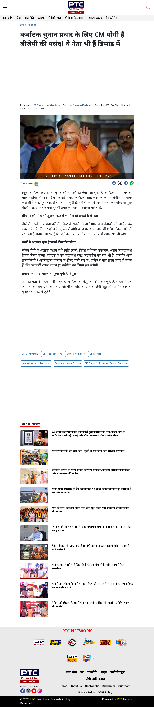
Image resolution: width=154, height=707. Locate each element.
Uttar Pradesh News (52, 354)
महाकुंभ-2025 (94, 18)
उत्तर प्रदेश (7, 18)
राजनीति (29, 18)
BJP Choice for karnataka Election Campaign (106, 363)
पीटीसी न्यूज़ (54, 18)
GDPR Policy (105, 692)
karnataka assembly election (36, 363)
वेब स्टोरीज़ (111, 18)
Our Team (124, 686)
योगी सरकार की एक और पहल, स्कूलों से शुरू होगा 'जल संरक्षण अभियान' (88, 451)
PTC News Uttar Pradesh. (45, 699)
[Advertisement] (77, 76)
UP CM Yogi (95, 354)
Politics (32, 25)
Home (63, 686)
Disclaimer (108, 686)
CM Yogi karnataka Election (68, 363)
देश (19, 18)
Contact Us (92, 686)
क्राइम (41, 18)
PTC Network (125, 699)
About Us (76, 686)
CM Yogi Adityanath (76, 354)
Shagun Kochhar (82, 105)
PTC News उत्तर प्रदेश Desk (47, 105)
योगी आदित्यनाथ (74, 18)
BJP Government (30, 354)
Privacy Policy (86, 692)
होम (22, 25)
